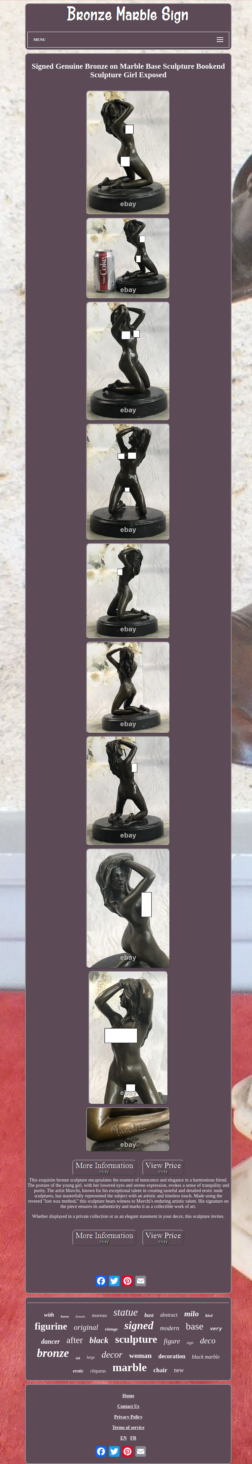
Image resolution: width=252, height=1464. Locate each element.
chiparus (98, 1371)
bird (209, 1315)
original (86, 1327)
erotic (78, 1371)
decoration (171, 1356)
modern (169, 1328)
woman (140, 1355)
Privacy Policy (128, 1416)
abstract (169, 1315)
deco (207, 1340)
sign (190, 1342)
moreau (99, 1315)
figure (172, 1341)
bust (149, 1315)
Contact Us (128, 1406)
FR (133, 1438)
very (216, 1329)
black (99, 1340)
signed (138, 1326)
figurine (51, 1326)
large (91, 1357)
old (78, 1358)
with (49, 1315)
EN (123, 1438)
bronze (53, 1353)
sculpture (136, 1339)
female (80, 1316)
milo (191, 1313)
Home (128, 1395)
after (74, 1340)
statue (125, 1312)
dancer (50, 1341)
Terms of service (128, 1427)
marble (130, 1367)
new (179, 1370)
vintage (111, 1329)
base (194, 1326)
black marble (206, 1357)
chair (160, 1370)
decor (112, 1354)
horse (65, 1316)
